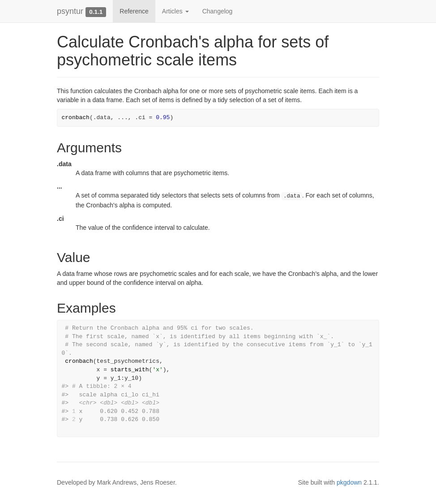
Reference (134, 11)
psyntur (70, 11)
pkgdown (349, 482)
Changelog (217, 11)
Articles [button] (175, 11)
